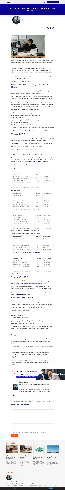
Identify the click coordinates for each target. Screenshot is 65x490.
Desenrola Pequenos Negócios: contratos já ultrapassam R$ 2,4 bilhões (38, 457)
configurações (43, 488)
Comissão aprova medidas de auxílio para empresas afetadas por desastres (53, 456)
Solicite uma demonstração (53, 2)
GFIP (37, 367)
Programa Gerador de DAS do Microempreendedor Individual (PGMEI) (30, 283)
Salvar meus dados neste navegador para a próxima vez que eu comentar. (30, 432)
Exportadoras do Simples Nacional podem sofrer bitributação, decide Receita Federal (11, 457)
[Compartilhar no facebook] (48, 28)
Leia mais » (8, 468)
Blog (44, 2)
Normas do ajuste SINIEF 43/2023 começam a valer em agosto (25, 456)
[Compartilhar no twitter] (50, 28)
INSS (33, 146)
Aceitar (50, 488)
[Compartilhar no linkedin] (53, 28)
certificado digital (21, 294)
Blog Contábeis (36, 187)
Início (39, 2)
